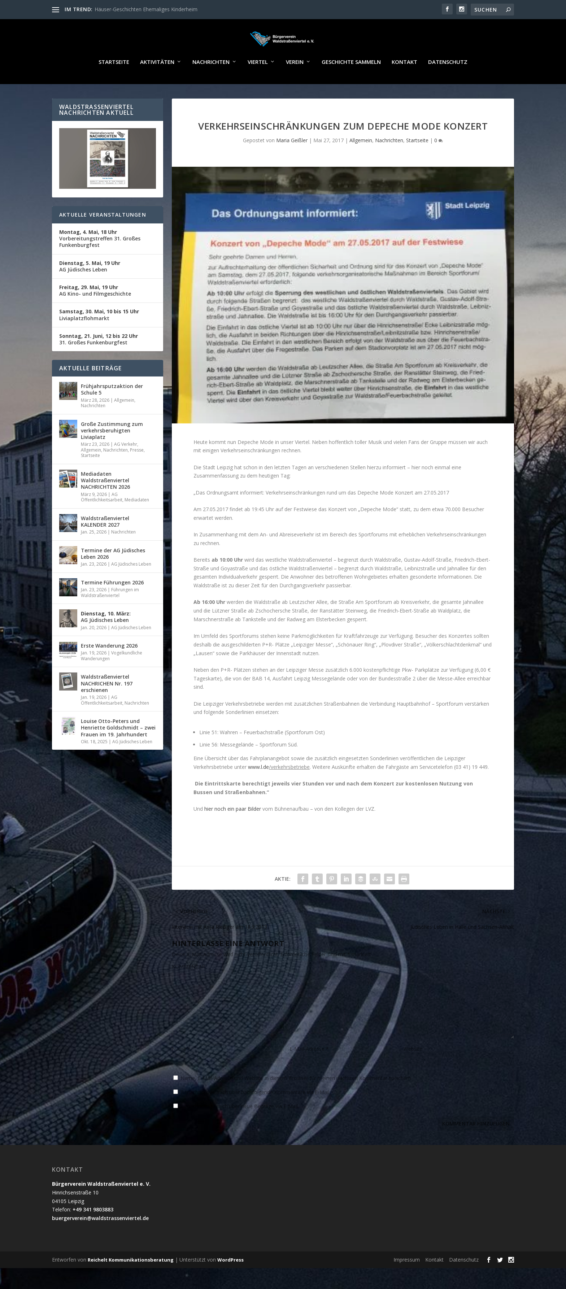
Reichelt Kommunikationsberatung (131, 1280)
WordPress (230, 1280)
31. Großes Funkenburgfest (98, 360)
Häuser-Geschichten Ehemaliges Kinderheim (146, 9)
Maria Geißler (292, 161)
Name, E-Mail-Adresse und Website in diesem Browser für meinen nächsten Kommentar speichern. (296, 1099)
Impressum (406, 1280)
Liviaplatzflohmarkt (99, 335)
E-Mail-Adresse (309, 1069)
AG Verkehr (125, 465)
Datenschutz (447, 83)
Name (181, 1069)
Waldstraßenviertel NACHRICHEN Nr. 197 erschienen (106, 704)
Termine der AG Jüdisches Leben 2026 (113, 574)
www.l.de (258, 787)
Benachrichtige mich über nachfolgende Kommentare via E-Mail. (255, 1113)
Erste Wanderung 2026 (109, 666)
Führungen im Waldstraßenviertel (110, 613)
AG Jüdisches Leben (89, 287)
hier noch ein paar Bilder (232, 829)
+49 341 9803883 (93, 1230)
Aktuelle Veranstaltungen (102, 235)
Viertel (258, 83)
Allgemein (360, 161)
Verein (295, 83)
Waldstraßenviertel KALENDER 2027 (105, 542)
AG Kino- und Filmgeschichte (95, 311)
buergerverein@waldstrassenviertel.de (100, 1239)
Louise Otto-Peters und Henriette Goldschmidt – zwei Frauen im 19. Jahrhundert (118, 748)
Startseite (114, 83)
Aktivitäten (157, 83)
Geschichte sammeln (351, 83)
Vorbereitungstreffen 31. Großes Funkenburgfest (99, 259)
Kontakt (404, 83)
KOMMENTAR (188, 987)
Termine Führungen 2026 (112, 603)
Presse (137, 471)
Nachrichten (211, 83)
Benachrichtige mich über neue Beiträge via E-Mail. (239, 1127)
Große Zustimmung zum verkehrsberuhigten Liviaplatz (112, 451)
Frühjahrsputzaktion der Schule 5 (112, 410)
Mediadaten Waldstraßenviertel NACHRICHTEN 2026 (105, 501)
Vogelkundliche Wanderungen (111, 677)
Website (413, 1069)
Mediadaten (137, 521)
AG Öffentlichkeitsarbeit (101, 518)
